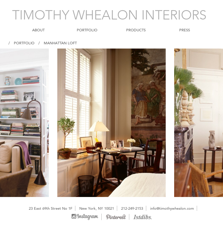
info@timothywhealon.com (172, 208)
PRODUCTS (136, 30)
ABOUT (38, 30)
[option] (111, 123)
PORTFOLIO (87, 30)
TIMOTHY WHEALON (109, 15)
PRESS (184, 30)
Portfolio (24, 43)
